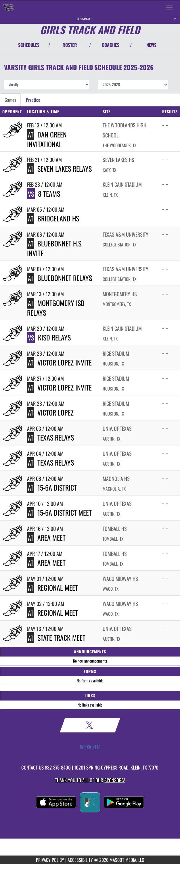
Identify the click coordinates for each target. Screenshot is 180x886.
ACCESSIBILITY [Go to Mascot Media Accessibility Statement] (80, 859)
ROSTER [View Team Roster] (69, 45)
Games (10, 99)
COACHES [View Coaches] (110, 45)
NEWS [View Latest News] (151, 45)
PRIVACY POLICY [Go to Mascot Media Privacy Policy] (50, 859)
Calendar (85, 18)
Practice (33, 99)
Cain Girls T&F (90, 747)
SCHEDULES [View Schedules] (28, 45)
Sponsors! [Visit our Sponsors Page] (114, 780)
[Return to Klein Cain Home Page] (8, 7)
